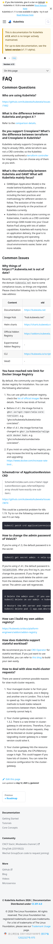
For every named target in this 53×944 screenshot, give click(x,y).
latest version (13, 49)
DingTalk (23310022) (13, 848)
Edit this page (11, 779)
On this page (11, 70)
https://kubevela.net (35, 310)
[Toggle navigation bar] (4, 22)
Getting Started (10, 818)
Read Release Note (25, 15)
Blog (4, 874)
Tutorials (6, 823)
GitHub (41, 2)
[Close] (51, 8)
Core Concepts (10, 827)
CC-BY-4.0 (37, 903)
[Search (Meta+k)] (48, 21)
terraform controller (37, 155)
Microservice (9, 883)
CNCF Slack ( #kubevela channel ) (21, 844)
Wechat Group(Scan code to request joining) (25, 853)
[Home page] (5, 58)
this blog (37, 657)
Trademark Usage (41, 926)
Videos (5, 878)
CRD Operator (38, 649)
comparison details (25, 123)
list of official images (28, 398)
